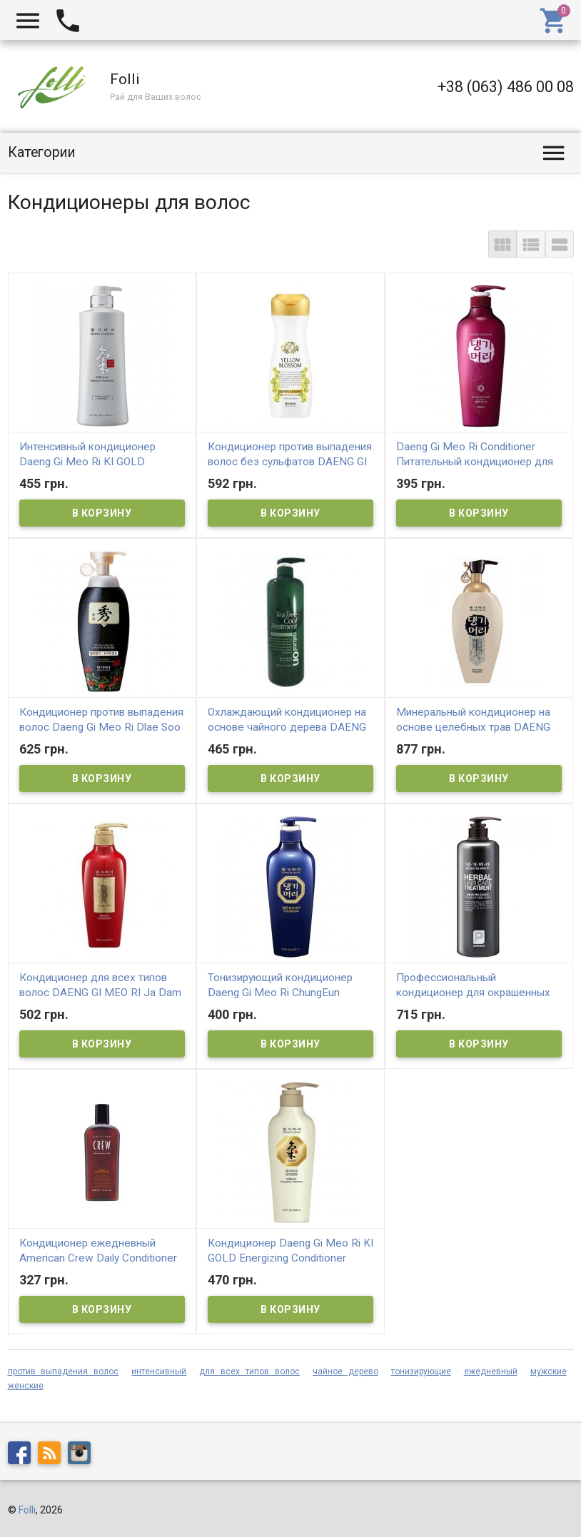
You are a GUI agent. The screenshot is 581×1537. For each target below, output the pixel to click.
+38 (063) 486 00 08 (506, 87)
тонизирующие (421, 1371)
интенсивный (158, 1371)
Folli (27, 1510)
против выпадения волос (63, 1371)
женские (26, 1386)
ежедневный (490, 1371)
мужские (548, 1371)
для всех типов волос (249, 1371)
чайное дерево (345, 1371)
